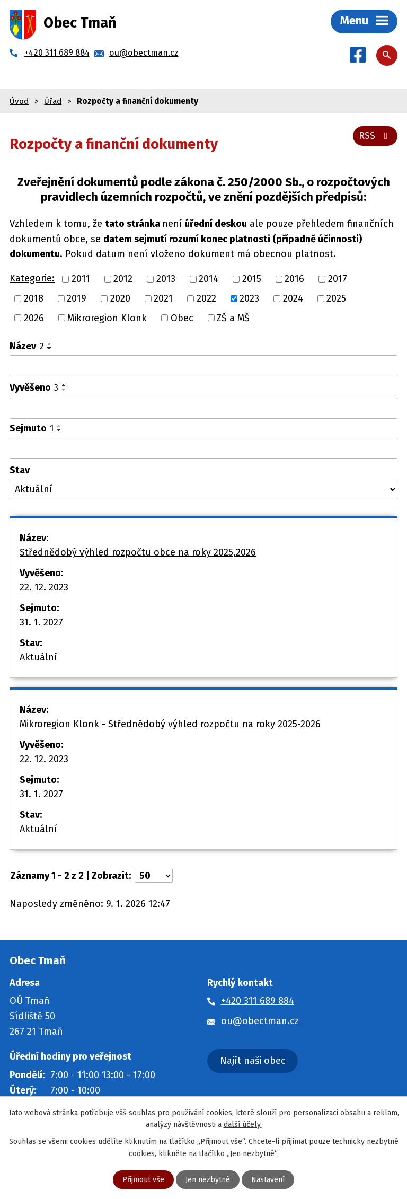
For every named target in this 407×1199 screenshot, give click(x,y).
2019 (76, 298)
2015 (251, 279)
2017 (337, 279)
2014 (208, 279)
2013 (165, 279)
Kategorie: (32, 278)
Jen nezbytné (207, 1179)
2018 (33, 298)
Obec (182, 317)
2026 (34, 317)
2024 (293, 298)
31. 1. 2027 (41, 622)
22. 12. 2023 (44, 587)
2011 (81, 279)
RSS (375, 136)
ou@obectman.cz (260, 1021)
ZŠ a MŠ (233, 317)
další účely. (243, 1124)
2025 (336, 298)
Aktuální (38, 657)
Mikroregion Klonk (107, 317)
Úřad (52, 101)
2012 (122, 279)
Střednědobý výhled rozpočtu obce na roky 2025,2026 (138, 552)
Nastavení (268, 1179)
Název (27, 346)
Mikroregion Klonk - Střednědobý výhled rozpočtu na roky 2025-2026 (170, 724)
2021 (163, 298)
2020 (120, 298)
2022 (206, 298)
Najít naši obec (253, 1060)
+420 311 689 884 (257, 1001)
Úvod (19, 101)
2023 (249, 298)
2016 (294, 279)
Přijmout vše (143, 1179)
